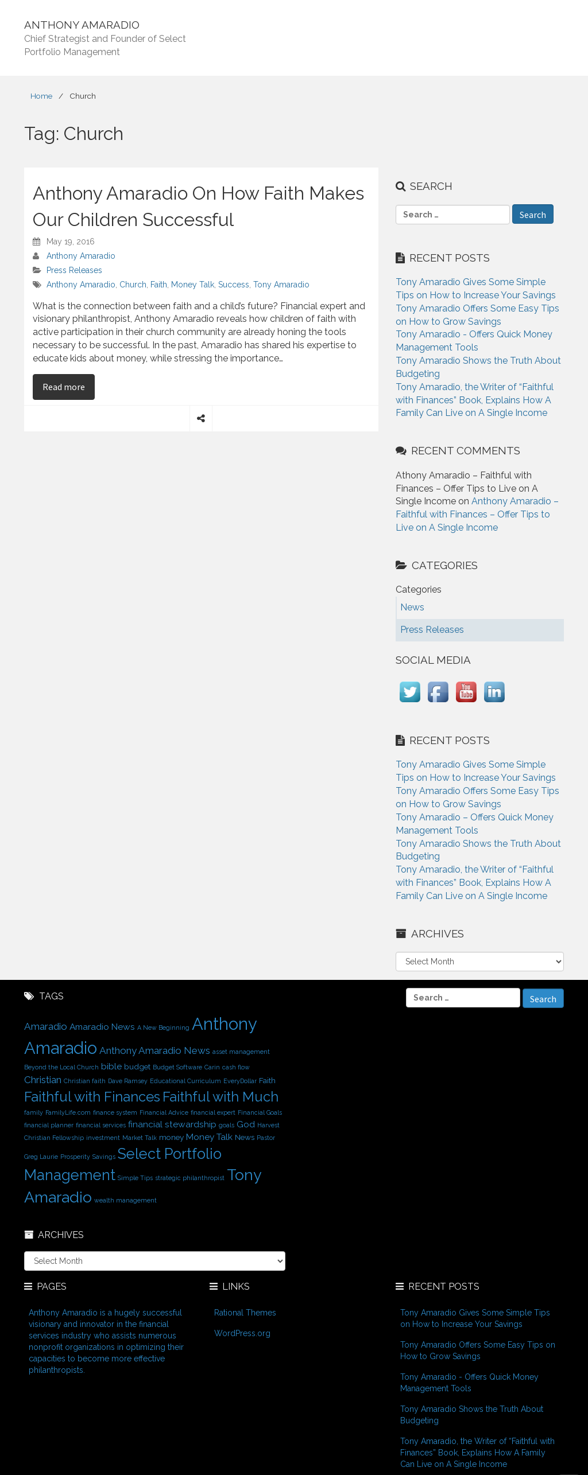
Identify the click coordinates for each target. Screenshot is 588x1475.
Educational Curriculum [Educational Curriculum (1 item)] (185, 1080)
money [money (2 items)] (171, 1137)
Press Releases (74, 270)
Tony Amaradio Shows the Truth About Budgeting (471, 1414)
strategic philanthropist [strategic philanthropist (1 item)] (190, 1177)
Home (41, 95)
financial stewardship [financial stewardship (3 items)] (172, 1124)
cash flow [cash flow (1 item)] (236, 1067)
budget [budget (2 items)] (137, 1066)
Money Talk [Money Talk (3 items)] (209, 1136)
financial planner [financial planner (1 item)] (49, 1125)
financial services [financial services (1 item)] (101, 1125)
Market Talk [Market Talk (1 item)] (139, 1137)
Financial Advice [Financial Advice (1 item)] (164, 1112)
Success (233, 284)
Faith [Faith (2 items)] (267, 1080)
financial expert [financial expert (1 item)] (213, 1112)
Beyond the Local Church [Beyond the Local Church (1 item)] (61, 1067)
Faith (158, 284)
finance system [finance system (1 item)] (115, 1112)
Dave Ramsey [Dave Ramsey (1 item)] (128, 1080)
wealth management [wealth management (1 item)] (125, 1200)
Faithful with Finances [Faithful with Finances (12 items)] (92, 1097)
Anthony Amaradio (81, 255)
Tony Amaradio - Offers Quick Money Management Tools (469, 1382)
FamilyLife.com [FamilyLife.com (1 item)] (68, 1112)
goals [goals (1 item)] (226, 1125)
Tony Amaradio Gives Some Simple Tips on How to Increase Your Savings (475, 1318)
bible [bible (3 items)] (111, 1066)
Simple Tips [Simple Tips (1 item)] (135, 1177)
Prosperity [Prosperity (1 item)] (75, 1156)
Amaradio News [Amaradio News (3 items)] (102, 1026)
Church (132, 284)
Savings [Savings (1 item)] (103, 1156)
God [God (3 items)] (246, 1124)
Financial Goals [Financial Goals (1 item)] (260, 1112)
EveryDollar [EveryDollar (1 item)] (240, 1080)
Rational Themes (245, 1312)
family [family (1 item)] (33, 1112)
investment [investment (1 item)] (103, 1137)
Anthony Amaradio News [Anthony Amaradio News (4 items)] (154, 1050)
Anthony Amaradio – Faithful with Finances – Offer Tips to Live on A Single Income (477, 514)
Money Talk (192, 284)
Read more (68, 386)
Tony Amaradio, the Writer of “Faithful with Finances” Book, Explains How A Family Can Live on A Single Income (475, 400)
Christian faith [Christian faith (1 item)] (85, 1080)
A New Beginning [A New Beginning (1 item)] (163, 1027)
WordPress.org (242, 1333)
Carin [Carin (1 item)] (212, 1067)
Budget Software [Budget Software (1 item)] (177, 1067)
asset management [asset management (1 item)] (241, 1051)
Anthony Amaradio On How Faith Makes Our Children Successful (198, 206)
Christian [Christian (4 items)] (42, 1079)
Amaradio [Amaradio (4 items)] (45, 1026)
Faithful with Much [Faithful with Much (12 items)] (220, 1097)
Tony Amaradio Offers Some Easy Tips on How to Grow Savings (477, 1350)
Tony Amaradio (281, 284)
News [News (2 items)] (244, 1137)
